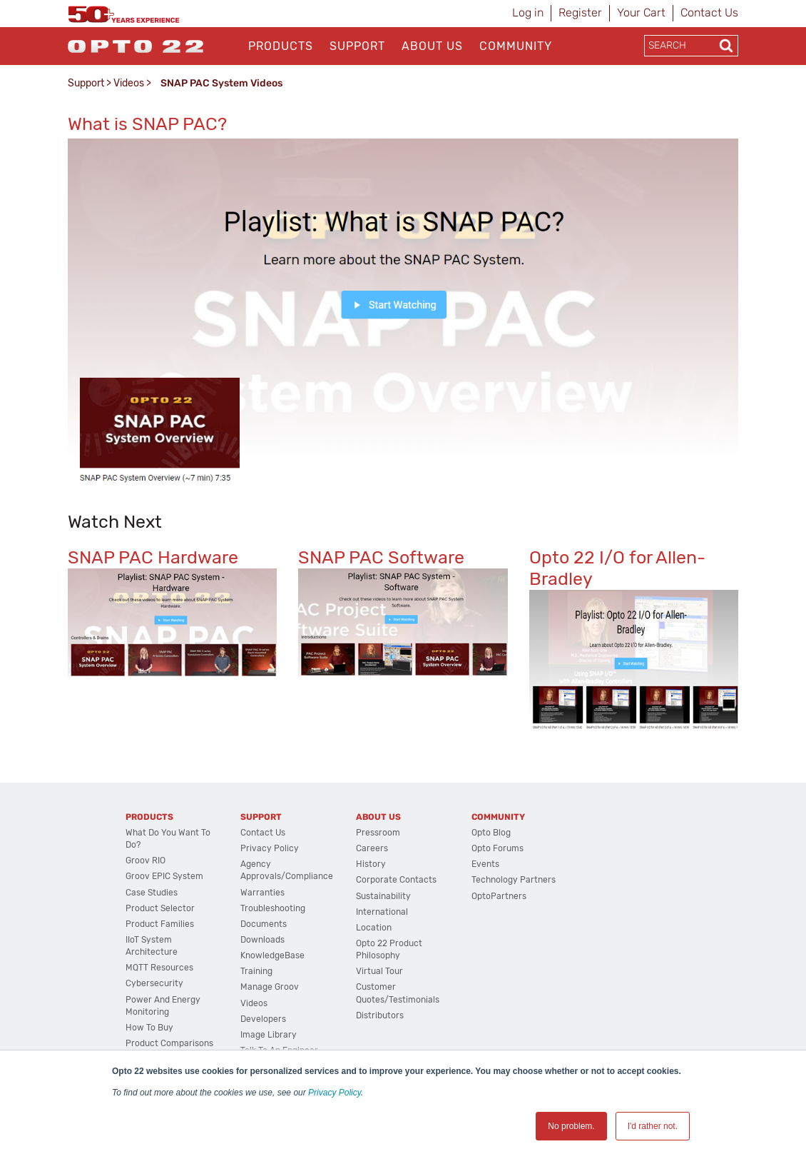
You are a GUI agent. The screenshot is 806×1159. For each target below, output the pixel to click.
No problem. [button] (571, 1126)
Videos (128, 83)
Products (280, 46)
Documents (263, 924)
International (382, 912)
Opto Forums (497, 848)
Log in (528, 12)
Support (357, 46)
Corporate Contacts (396, 880)
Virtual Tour (379, 971)
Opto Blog (491, 833)
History (371, 864)
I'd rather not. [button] (653, 1126)
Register (580, 12)
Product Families (160, 924)
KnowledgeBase (272, 955)
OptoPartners (498, 896)
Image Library (268, 1035)
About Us (432, 46)
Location (374, 928)
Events (485, 864)
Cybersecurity (154, 983)
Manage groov (269, 987)
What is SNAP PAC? (147, 124)
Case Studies (152, 893)
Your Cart (641, 12)
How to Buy (149, 1028)
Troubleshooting (272, 908)
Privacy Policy (334, 1093)
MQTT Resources (159, 968)
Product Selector (160, 908)
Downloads (262, 940)
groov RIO (145, 861)
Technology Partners (513, 880)
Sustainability (383, 896)
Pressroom (378, 833)
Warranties (262, 893)
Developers (263, 1019)
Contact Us (709, 12)
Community (515, 46)
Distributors (380, 1015)
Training (256, 971)
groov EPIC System (164, 876)
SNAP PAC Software (381, 557)
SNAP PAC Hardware (153, 557)
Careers (372, 848)
